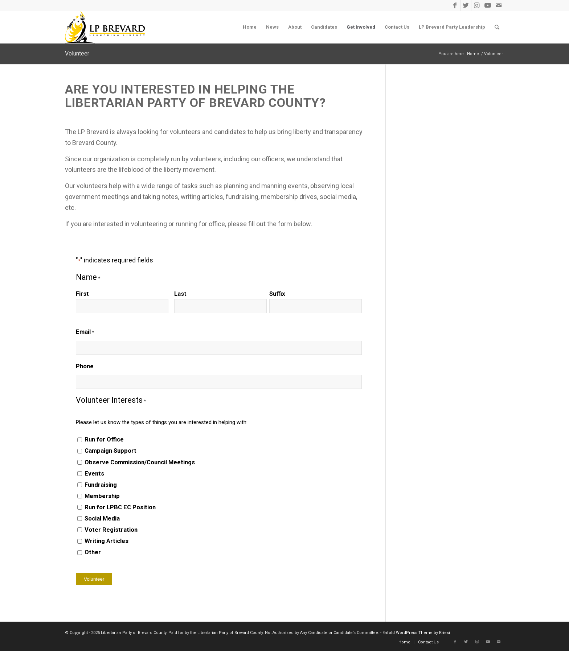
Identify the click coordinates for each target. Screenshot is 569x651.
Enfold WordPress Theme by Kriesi (416, 632)
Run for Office (104, 439)
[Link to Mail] (498, 5)
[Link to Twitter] (465, 5)
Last (180, 293)
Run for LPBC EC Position (120, 507)
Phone (85, 366)
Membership (102, 496)
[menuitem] (249, 27)
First (82, 293)
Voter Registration (111, 529)
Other (93, 552)
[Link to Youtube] (487, 5)
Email (85, 332)
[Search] (497, 27)
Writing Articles (106, 541)
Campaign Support (110, 450)
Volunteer (77, 53)
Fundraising (101, 484)
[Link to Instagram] (476, 5)
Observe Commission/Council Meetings (140, 462)
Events (94, 473)
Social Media (102, 518)
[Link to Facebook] (455, 5)
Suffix (277, 293)
